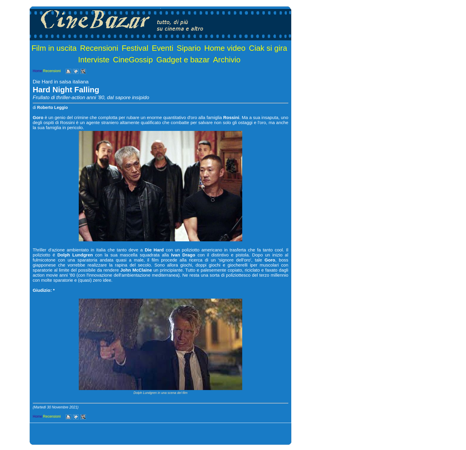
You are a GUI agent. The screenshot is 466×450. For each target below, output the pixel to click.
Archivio (226, 59)
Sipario (189, 48)
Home (37, 71)
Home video (224, 48)
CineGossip (133, 59)
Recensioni (99, 48)
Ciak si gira (268, 48)
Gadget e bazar (183, 59)
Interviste (94, 59)
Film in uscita (54, 48)
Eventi (162, 48)
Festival (135, 48)
